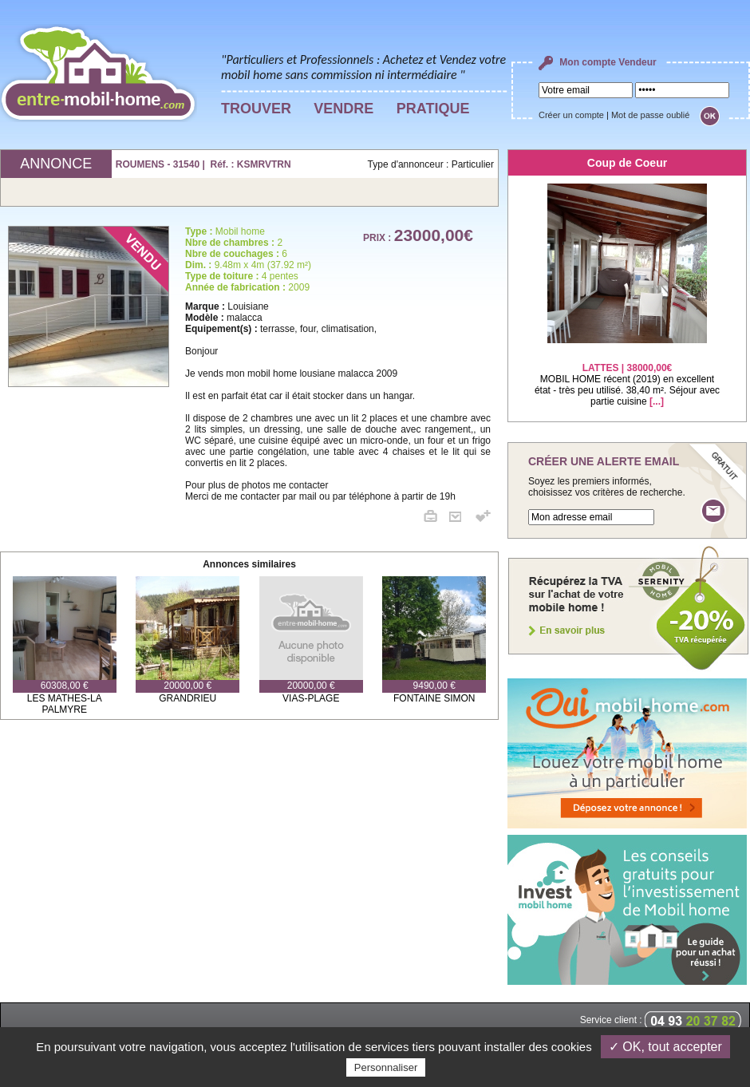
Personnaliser (386, 1067)
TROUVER (256, 109)
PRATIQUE (433, 109)
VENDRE (343, 109)
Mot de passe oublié (650, 115)
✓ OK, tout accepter (665, 1046)
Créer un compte (571, 115)
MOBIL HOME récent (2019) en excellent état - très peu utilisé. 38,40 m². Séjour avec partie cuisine (627, 374)
